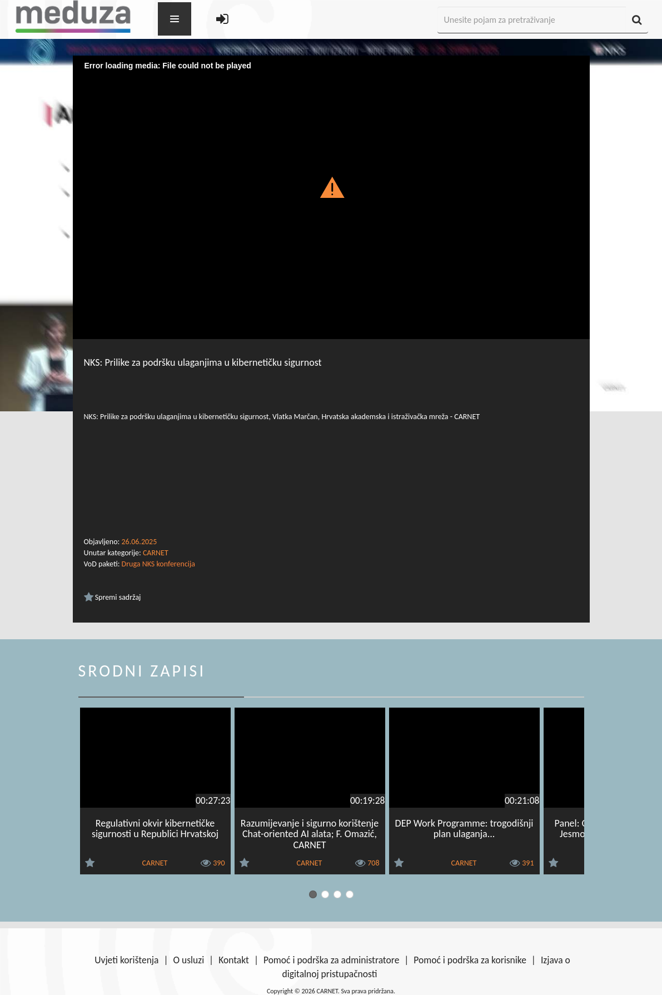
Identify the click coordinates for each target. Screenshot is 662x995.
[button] (331, 186)
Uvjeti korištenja (126, 960)
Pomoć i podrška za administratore (331, 960)
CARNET (155, 553)
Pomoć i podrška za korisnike (470, 960)
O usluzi (188, 960)
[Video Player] (331, 201)
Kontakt (233, 960)
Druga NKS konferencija (158, 564)
